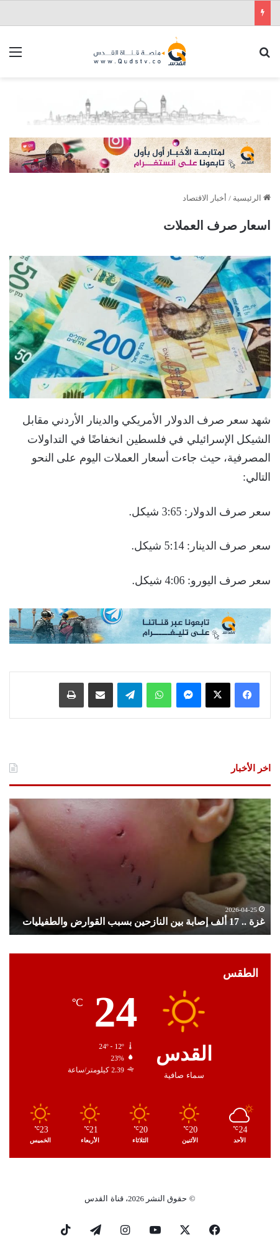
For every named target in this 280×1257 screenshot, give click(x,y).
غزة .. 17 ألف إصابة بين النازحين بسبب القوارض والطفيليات (143, 921)
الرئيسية (252, 198)
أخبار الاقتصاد (205, 198)
